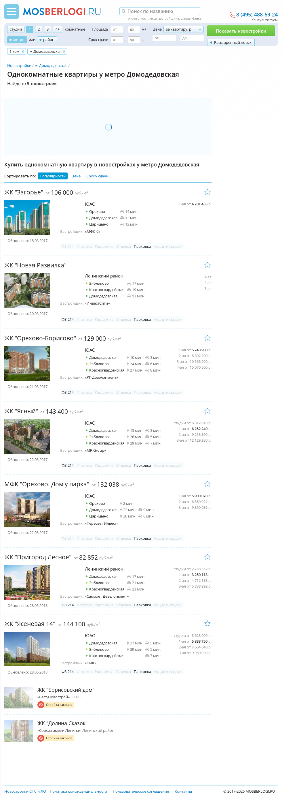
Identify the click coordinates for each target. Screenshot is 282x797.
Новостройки (19, 65)
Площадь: (100, 29)
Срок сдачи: (98, 39)
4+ (58, 29)
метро (18, 39)
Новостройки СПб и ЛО (25, 791)
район (48, 39)
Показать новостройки (241, 31)
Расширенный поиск (232, 42)
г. (143, 39)
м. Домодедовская (51, 65)
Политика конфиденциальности (78, 791)
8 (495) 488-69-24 (257, 15)
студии (16, 29)
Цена (157, 29)
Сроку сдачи (97, 176)
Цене (76, 176)
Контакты (183, 791)
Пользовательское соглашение (141, 791)
